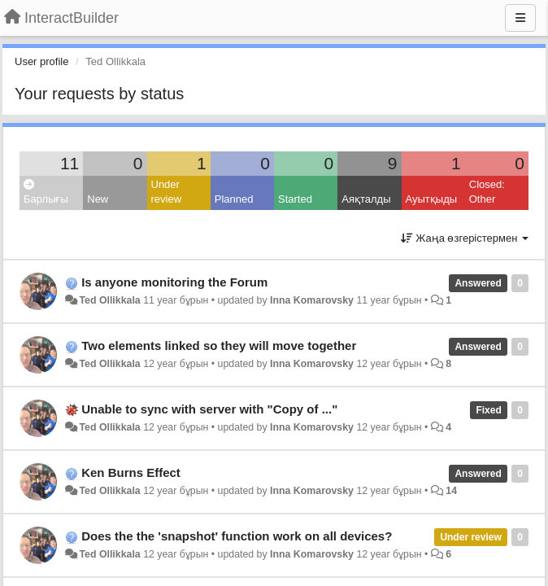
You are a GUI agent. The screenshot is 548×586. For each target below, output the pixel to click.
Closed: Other (487, 192)
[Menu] (520, 18)
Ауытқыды (432, 199)
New (97, 199)
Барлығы (46, 192)
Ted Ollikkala (109, 300)
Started (295, 199)
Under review (166, 192)
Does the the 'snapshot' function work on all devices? (236, 536)
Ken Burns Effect (130, 472)
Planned (234, 199)
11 (69, 163)
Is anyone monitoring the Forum (174, 282)
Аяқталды (365, 199)
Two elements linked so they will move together (218, 345)
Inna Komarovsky (312, 300)
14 (451, 490)
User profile (41, 61)
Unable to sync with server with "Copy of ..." (209, 409)
